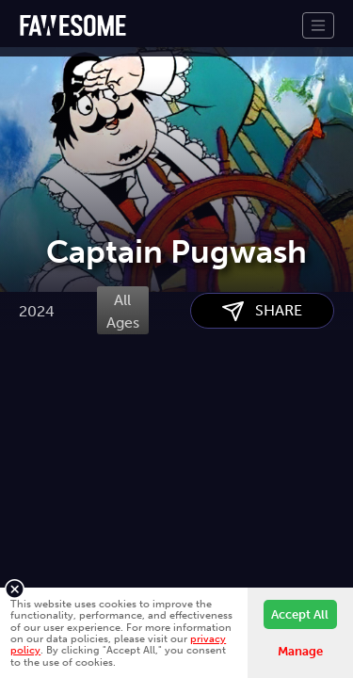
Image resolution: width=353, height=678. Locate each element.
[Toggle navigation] (318, 25)
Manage (300, 651)
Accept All (300, 614)
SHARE (262, 406)
